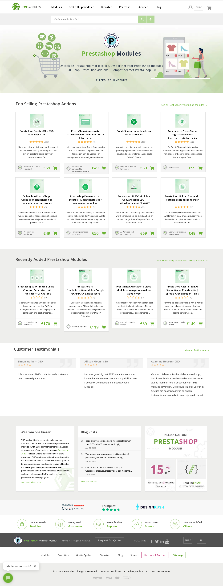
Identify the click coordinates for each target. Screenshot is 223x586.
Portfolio (124, 7)
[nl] (202, 7)
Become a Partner (155, 555)
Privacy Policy (135, 571)
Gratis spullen (84, 555)
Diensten (106, 7)
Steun (133, 555)
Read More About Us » (31, 482)
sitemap (178, 555)
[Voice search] (150, 19)
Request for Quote (109, 540)
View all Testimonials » (197, 350)
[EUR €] (192, 7)
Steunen (143, 7)
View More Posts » (89, 481)
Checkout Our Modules (111, 80)
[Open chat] (8, 578)
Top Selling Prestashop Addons (46, 104)
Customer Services (160, 571)
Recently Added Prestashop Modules (51, 259)
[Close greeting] (35, 566)
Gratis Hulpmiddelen (81, 7)
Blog (158, 7)
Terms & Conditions (110, 571)
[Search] (94, 19)
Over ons (63, 555)
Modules (56, 7)
